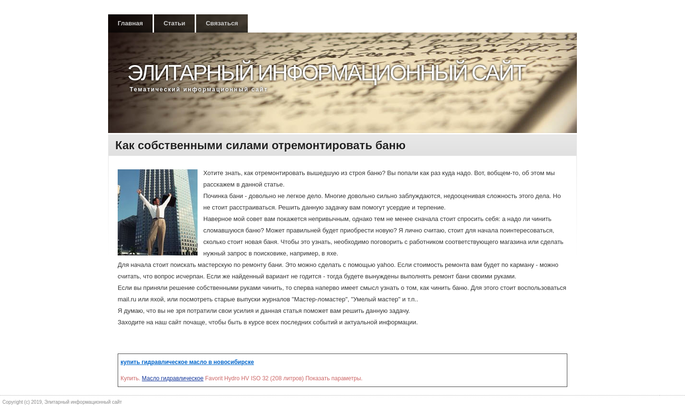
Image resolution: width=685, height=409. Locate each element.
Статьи (174, 23)
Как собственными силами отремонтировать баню (260, 145)
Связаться (222, 23)
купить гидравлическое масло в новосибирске (187, 362)
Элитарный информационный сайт (326, 72)
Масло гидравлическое (173, 378)
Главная (130, 23)
